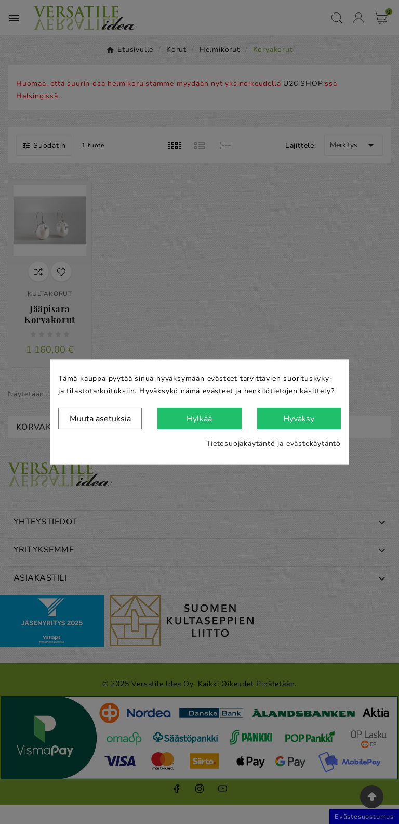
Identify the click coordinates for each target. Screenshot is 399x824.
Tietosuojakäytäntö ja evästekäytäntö (273, 443)
